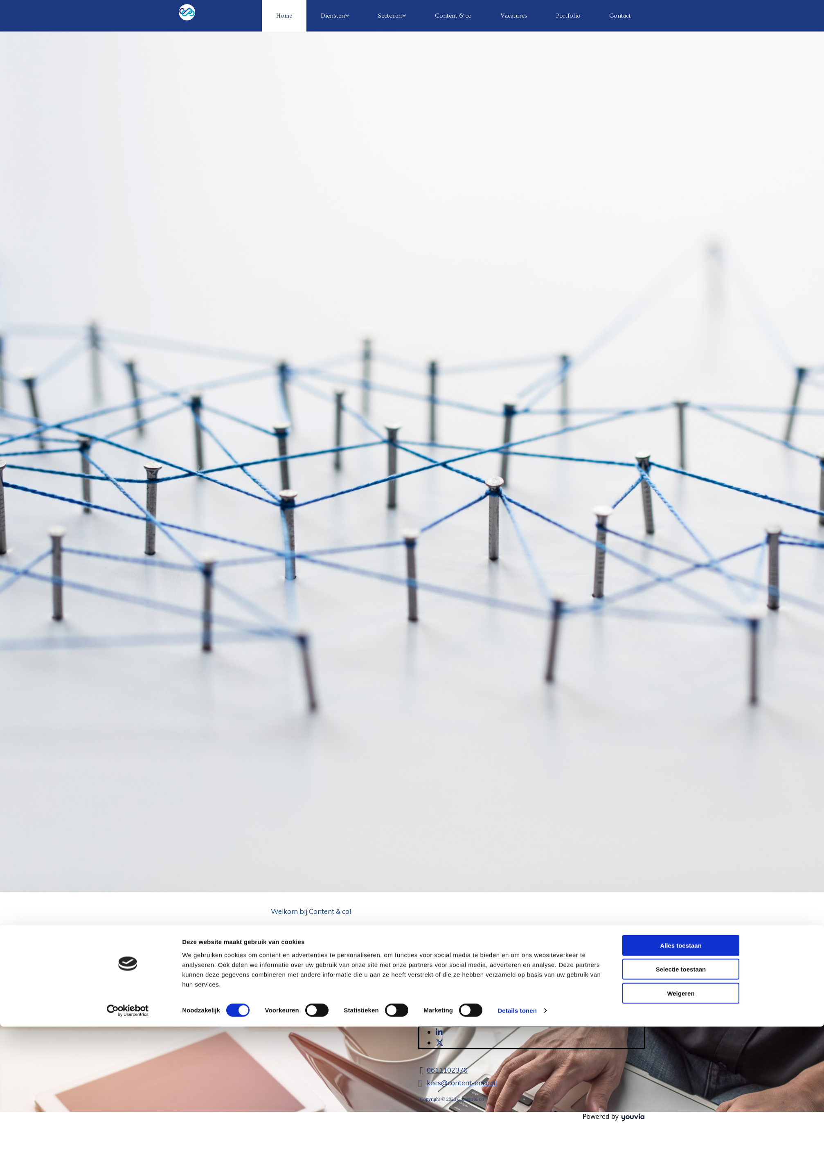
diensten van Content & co (368, 949)
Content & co (453, 15)
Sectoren (390, 15)
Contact (620, 15)
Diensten (333, 15)
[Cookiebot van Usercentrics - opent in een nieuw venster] (128, 625)
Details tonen (517, 625)
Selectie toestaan (681, 583)
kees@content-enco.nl (462, 1082)
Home (284, 15)
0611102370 (447, 1070)
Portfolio (568, 15)
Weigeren (680, 607)
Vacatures (513, 15)
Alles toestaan (681, 559)
